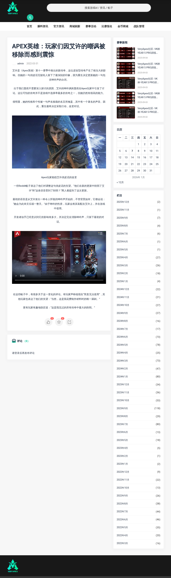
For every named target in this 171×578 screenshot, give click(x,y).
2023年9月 (122, 401)
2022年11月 (123, 473)
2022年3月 (122, 536)
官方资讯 (58, 19)
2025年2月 (122, 266)
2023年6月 (122, 425)
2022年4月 (122, 529)
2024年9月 (122, 306)
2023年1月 (122, 457)
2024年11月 (123, 290)
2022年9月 (122, 489)
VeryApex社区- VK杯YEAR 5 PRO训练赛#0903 (149, 59)
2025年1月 (122, 274)
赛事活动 (91, 19)
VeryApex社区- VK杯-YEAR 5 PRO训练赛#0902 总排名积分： (148, 103)
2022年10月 (123, 481)
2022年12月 (123, 465)
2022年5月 (122, 520)
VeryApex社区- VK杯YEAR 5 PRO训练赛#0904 (149, 44)
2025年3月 (122, 259)
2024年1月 (122, 370)
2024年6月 (122, 330)
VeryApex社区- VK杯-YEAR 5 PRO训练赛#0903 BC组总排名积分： (148, 74)
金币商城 (123, 19)
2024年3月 (122, 354)
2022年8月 (122, 497)
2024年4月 (122, 346)
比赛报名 (107, 19)
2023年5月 (122, 433)
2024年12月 (123, 282)
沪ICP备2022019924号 (50, 574)
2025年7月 (122, 227)
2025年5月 (122, 243)
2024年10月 (123, 298)
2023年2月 (122, 449)
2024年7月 (122, 322)
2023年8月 (122, 409)
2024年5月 (122, 338)
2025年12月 (123, 195)
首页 (29, 19)
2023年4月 (122, 441)
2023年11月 (123, 386)
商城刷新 (74, 19)
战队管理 (139, 19)
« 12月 (120, 175)
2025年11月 (123, 203)
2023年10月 (123, 393)
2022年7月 (122, 505)
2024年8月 (122, 314)
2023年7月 (122, 417)
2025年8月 (122, 219)
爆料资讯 (42, 19)
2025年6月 (122, 235)
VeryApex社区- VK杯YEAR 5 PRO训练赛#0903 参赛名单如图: (149, 89)
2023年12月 (123, 378)
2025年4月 (122, 251)
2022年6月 (122, 513)
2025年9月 (122, 211)
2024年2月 (122, 362)
